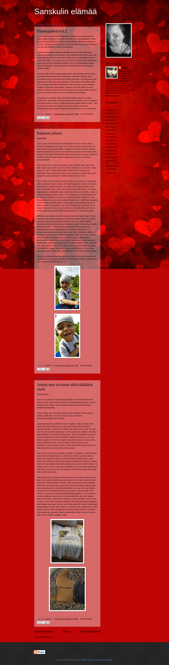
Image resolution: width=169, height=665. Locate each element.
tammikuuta (110, 154)
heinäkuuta (110, 137)
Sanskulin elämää (65, 11)
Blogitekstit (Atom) (46, 637)
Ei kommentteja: (87, 114)
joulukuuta (109, 120)
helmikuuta (110, 150)
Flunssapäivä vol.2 (52, 31)
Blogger (109, 660)
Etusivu (67, 631)
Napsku (124, 68)
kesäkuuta (109, 140)
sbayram (90, 660)
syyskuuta (109, 110)
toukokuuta (110, 144)
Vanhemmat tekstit (90, 631)
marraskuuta (110, 123)
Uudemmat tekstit (43, 631)
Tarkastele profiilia (112, 96)
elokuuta (109, 113)
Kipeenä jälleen (49, 133)
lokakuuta (109, 127)
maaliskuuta (110, 117)
